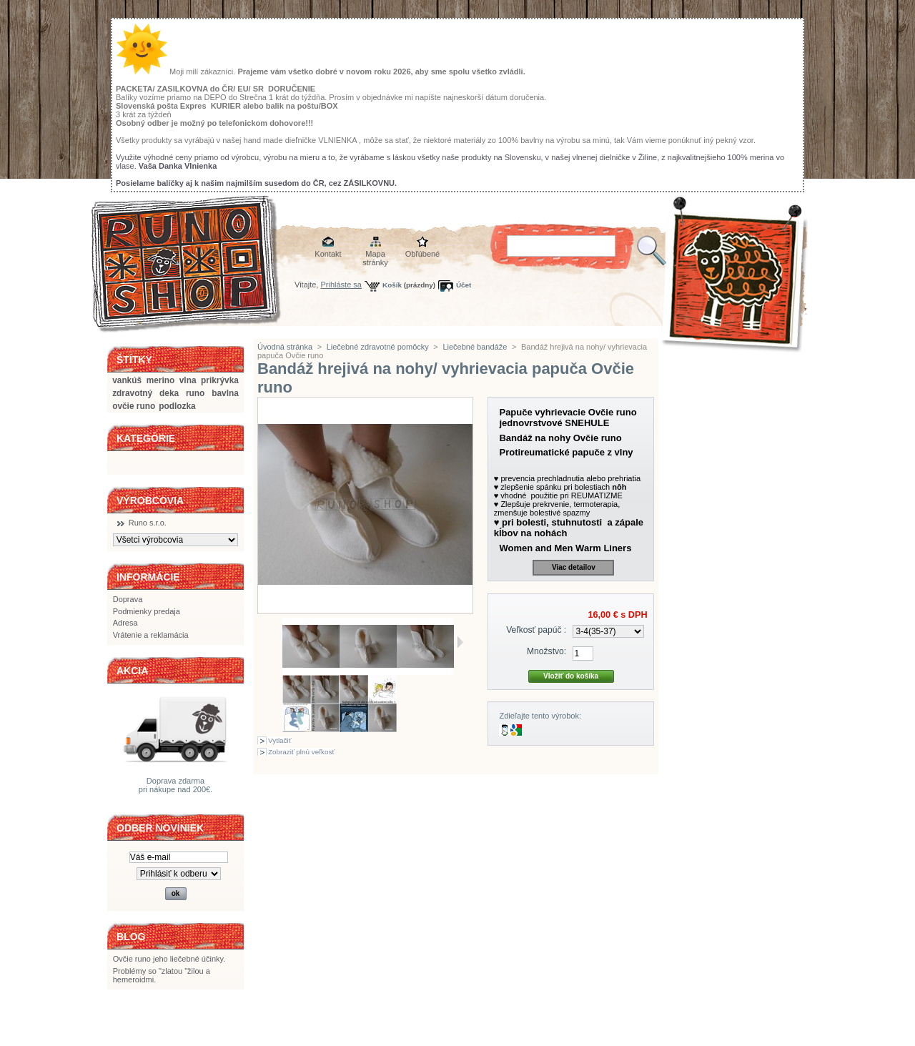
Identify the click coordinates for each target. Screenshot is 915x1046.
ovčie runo (133, 406)
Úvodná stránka (284, 346)
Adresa (125, 622)
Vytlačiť (279, 740)
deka (169, 393)
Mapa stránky (374, 255)
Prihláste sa (341, 284)
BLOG (131, 936)
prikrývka (220, 380)
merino (161, 380)
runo (195, 393)
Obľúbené (422, 254)
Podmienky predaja (146, 611)
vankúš (127, 380)
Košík (392, 285)
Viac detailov (573, 567)
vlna (188, 380)
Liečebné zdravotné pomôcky (378, 346)
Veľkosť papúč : (536, 630)
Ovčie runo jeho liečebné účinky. (169, 958)
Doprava (128, 599)
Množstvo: (546, 651)
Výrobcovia (150, 500)
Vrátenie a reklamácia (151, 635)
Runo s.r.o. (148, 522)
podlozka (177, 406)
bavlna (225, 393)
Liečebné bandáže (474, 346)
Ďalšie (460, 642)
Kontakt (328, 254)
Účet (463, 285)
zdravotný (132, 393)
